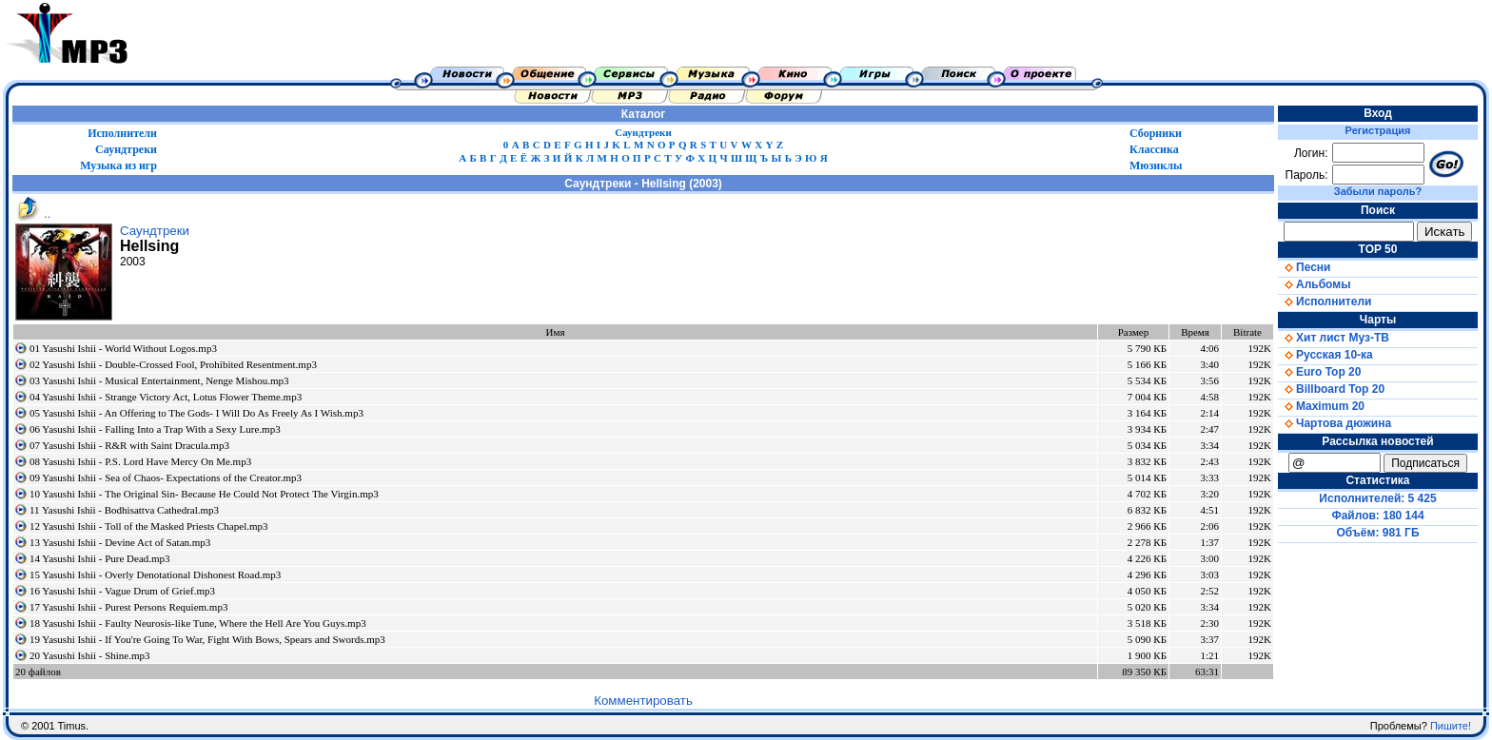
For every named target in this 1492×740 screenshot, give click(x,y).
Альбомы (1314, 284)
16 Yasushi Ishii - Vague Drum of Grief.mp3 (122, 590)
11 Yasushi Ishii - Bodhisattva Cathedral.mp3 (124, 510)
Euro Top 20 (1319, 372)
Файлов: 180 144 (1377, 515)
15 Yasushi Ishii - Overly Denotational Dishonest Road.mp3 (155, 574)
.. (31, 213)
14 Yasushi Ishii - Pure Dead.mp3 (99, 558)
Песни (1304, 267)
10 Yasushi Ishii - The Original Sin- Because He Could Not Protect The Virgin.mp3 (204, 493)
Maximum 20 (1321, 406)
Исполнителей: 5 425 (1377, 498)
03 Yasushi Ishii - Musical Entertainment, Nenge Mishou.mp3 (159, 380)
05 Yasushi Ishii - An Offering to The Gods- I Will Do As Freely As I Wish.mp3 (196, 413)
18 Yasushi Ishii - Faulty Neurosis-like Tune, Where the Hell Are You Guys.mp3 (197, 623)
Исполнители (122, 133)
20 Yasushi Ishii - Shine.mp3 (89, 655)
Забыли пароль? (1378, 191)
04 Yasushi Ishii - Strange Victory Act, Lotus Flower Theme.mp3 (165, 396)
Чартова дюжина (1334, 423)
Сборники (1155, 133)
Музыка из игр (118, 165)
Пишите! (1450, 725)
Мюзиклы (1155, 165)
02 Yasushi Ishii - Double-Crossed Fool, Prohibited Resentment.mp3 (173, 364)
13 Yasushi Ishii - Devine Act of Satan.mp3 (119, 542)
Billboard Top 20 (1331, 389)
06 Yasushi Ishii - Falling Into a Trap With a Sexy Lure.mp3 (155, 429)
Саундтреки (643, 132)
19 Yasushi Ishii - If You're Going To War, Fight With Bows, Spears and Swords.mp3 (207, 639)
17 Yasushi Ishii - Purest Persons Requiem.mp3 (128, 607)
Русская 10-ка (1325, 354)
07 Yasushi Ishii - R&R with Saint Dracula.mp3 (129, 445)
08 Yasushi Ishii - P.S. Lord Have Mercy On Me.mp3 (140, 461)
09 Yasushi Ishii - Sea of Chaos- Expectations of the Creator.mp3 (165, 477)
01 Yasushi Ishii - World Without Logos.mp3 (123, 348)
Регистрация (1378, 130)
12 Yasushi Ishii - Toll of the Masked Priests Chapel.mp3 (148, 526)
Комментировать (643, 700)
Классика (1154, 149)
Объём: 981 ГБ (1378, 532)
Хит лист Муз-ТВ (1333, 337)
